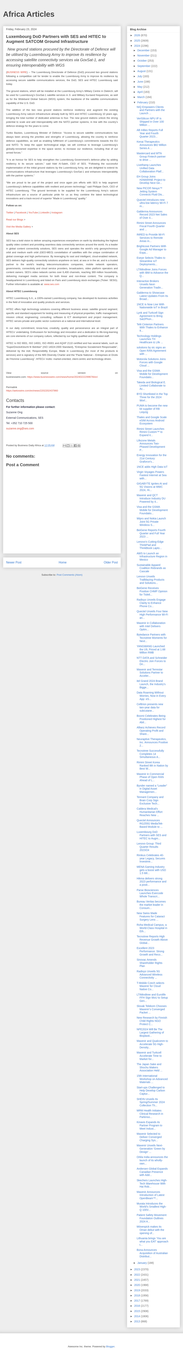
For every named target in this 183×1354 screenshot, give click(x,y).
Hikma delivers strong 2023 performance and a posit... (151, 881)
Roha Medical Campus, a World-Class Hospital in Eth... (152, 928)
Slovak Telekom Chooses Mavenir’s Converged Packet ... (152, 1009)
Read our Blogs (14, 219)
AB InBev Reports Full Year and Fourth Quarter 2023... (150, 133)
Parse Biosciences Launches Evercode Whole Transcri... (150, 893)
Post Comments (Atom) (69, 574)
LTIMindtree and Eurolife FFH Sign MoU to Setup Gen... (152, 998)
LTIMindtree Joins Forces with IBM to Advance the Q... (152, 272)
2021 (137, 1279)
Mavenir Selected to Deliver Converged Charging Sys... (149, 1137)
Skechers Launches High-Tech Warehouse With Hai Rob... (152, 1183)
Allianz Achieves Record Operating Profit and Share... (151, 730)
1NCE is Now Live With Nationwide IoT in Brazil (152, 306)
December (143, 50)
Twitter (9, 212)
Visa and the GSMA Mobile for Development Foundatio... (152, 374)
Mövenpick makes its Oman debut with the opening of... (150, 1230)
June (140, 81)
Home (63, 562)
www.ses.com (51, 284)
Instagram (57, 212)
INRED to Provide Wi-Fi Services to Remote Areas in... (151, 238)
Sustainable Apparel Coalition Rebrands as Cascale (151, 568)
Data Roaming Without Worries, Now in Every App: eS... (151, 696)
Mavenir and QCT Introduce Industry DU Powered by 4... (151, 498)
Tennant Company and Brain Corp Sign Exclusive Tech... (150, 800)
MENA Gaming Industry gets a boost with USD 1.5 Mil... (151, 870)
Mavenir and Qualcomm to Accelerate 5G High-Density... (152, 1044)
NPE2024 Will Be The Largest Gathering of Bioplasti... (150, 1032)
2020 (137, 1285)
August (141, 71)
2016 (137, 1305)
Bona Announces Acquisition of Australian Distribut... (152, 1253)
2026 (137, 35)
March (141, 97)
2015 (137, 1311)
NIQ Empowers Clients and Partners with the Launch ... (151, 110)
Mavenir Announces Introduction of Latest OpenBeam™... (151, 1195)
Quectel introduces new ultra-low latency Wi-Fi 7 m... (152, 203)
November (143, 55)
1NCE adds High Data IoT (152, 466)
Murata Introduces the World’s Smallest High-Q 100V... (151, 1207)
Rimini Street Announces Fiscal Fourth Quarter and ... (151, 226)
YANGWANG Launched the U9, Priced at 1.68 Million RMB (151, 649)
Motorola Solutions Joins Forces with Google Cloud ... (151, 362)
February (143, 102)
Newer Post (14, 562)
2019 (137, 1290)
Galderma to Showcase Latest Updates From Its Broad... (152, 296)
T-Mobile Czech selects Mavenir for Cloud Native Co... (150, 986)
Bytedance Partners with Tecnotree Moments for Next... (152, 638)
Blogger (110, 1346)
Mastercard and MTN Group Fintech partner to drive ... (151, 156)
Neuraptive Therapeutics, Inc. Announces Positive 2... (152, 742)
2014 (137, 1316)
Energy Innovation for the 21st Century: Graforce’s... (151, 458)
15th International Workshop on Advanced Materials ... (152, 1079)
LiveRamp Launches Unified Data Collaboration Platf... (150, 168)
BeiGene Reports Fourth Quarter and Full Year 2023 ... (151, 533)
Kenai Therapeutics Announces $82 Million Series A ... (151, 145)
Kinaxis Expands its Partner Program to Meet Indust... (149, 1125)
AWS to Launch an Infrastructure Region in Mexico (152, 556)
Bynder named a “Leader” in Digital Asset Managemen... (152, 789)
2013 (137, 1321)
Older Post (111, 562)
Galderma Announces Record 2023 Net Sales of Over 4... (152, 214)
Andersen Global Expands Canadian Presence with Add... (152, 1172)
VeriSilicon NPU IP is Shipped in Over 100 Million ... (150, 121)
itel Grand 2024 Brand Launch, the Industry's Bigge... (151, 684)
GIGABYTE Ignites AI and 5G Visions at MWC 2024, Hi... (152, 487)
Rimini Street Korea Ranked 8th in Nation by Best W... (152, 765)
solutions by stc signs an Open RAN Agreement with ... (151, 350)
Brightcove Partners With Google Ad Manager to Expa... (151, 249)
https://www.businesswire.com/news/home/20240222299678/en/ (62, 376)
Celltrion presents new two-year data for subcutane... (150, 707)
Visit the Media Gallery (18, 226)
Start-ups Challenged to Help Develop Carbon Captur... (151, 1090)
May (140, 86)
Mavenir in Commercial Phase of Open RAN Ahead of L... (150, 777)
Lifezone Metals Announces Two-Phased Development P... (151, 445)
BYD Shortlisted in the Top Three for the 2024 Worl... (152, 397)
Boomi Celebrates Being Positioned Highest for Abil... (151, 719)
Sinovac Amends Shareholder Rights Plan (149, 963)
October (142, 60)
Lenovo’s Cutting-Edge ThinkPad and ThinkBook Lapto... (150, 545)
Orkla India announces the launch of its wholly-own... (152, 1160)
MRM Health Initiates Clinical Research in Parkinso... (150, 1114)
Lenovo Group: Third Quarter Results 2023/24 (149, 847)
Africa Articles (29, 14)
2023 (137, 1269)
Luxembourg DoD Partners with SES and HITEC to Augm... (151, 835)
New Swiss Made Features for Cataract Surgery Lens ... (151, 916)
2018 (137, 1295)
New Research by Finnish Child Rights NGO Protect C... (152, 1021)
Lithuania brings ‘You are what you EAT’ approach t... (152, 1241)
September (144, 65)
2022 (137, 1274)
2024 (137, 45)
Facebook (20, 212)
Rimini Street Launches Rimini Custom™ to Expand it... (150, 432)
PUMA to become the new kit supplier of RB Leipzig (152, 409)
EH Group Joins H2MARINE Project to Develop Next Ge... (151, 180)
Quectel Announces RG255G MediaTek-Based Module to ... (150, 823)
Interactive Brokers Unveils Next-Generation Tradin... (150, 284)
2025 (137, 40)
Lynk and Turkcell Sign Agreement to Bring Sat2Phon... (150, 316)
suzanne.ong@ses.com (20, 428)
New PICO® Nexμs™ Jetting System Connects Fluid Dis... (150, 191)
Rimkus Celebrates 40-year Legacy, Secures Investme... (151, 858)
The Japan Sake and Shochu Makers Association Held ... (149, 1067)
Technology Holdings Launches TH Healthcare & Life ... (150, 339)
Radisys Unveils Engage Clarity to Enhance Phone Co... (151, 603)
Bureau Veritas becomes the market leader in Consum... (151, 905)
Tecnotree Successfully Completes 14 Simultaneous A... (150, 754)
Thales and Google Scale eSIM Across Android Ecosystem (152, 420)
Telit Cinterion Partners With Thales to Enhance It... (152, 327)
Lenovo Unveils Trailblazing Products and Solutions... (150, 579)
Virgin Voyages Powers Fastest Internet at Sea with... (152, 475)
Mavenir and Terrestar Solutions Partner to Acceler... (150, 672)
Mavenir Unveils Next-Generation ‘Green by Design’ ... (151, 1148)
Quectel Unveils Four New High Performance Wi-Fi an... (152, 614)
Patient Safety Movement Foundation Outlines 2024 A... (151, 1218)
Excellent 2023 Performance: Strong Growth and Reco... (150, 951)
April (140, 91)
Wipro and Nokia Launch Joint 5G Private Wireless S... (151, 521)
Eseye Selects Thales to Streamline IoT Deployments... (151, 261)
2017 (137, 1300)
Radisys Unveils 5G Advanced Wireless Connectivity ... (149, 974)
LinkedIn (44, 212)
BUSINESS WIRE (17, 72)
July (140, 76)
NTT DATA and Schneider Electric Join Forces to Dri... (152, 661)
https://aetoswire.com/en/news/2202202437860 (32, 390)
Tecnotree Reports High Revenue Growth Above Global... (152, 939)
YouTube (33, 212)
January (142, 1262)
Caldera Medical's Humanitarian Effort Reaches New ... (149, 812)
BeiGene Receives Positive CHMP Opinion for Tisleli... (152, 591)
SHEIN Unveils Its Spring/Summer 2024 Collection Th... (151, 1102)
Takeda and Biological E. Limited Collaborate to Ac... (151, 385)
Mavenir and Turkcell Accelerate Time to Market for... (149, 1056)
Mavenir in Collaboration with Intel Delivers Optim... (151, 626)
